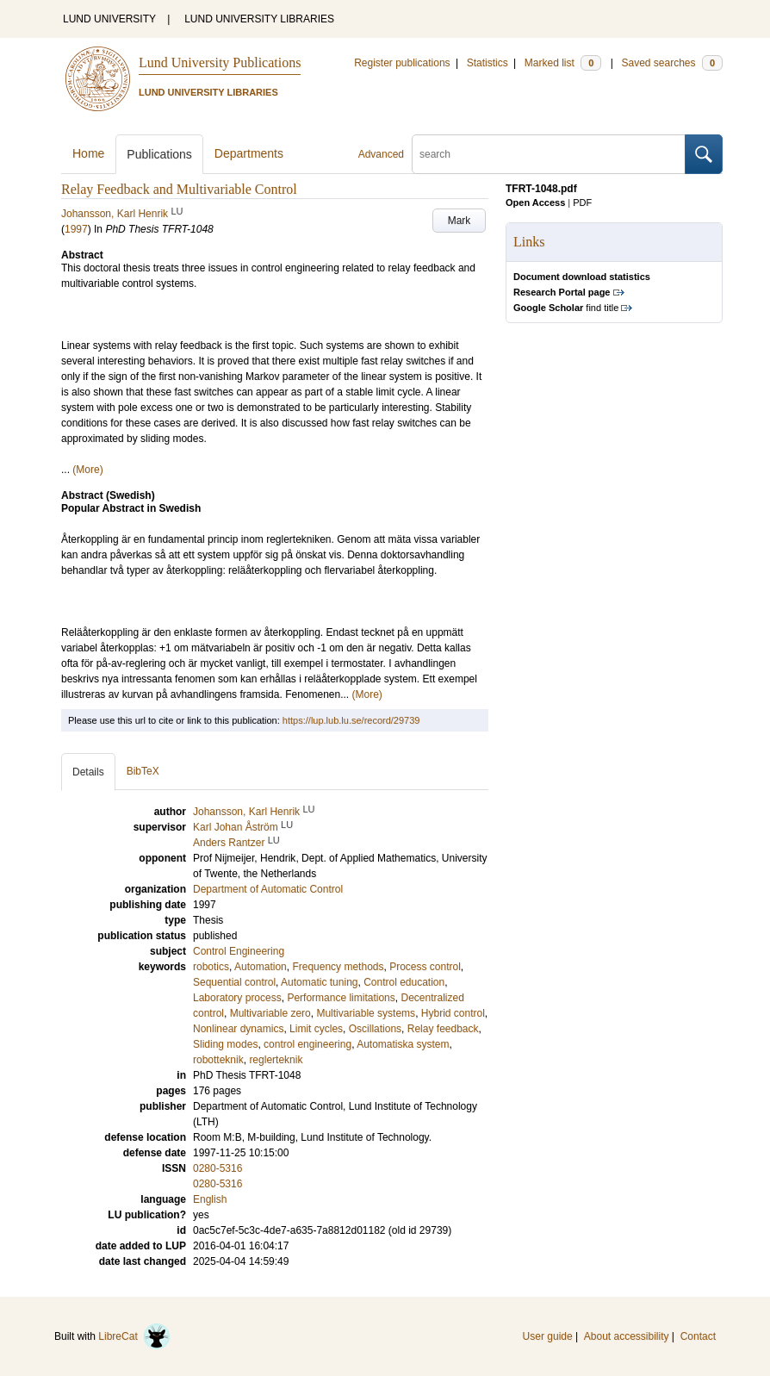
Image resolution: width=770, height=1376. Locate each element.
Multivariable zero (270, 1013)
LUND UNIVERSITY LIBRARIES (259, 19)
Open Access (535, 202)
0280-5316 (217, 1168)
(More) (87, 470)
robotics (211, 967)
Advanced (381, 154)
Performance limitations (340, 998)
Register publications (402, 63)
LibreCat (134, 1336)
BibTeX (143, 771)
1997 (76, 229)
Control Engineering (238, 951)
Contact (698, 1336)
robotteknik (218, 1060)
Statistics (487, 63)
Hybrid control (453, 1013)
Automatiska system (403, 1044)
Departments (248, 153)
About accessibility (626, 1336)
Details (88, 772)
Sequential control (234, 982)
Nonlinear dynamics (238, 1029)
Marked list (563, 63)
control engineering (307, 1044)
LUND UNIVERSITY (109, 19)
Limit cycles (316, 1029)
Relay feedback (443, 1029)
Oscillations (375, 1029)
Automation (260, 967)
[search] (549, 154)
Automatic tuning (319, 982)
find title (565, 307)
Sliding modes (225, 1044)
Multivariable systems (365, 1013)
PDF (582, 202)
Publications (159, 154)
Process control (425, 967)
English (210, 1199)
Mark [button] (459, 221)
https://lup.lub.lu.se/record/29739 (351, 720)
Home (88, 153)
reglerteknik (275, 1060)
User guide (548, 1336)
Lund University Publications (220, 62)
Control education (403, 982)
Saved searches (672, 63)
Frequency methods (337, 967)
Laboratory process (237, 998)
